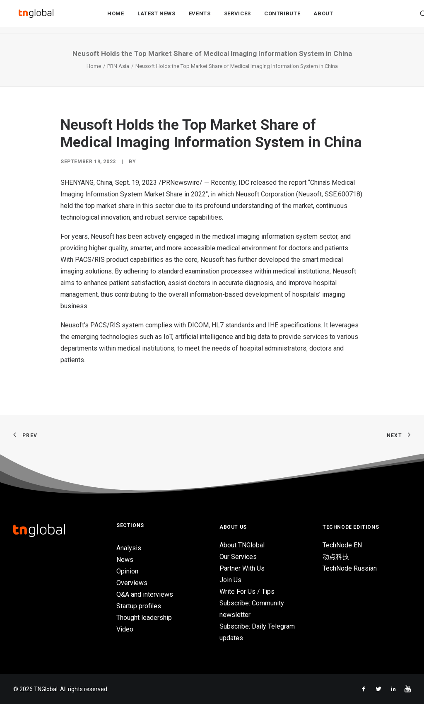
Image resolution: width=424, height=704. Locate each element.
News (124, 560)
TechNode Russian (350, 568)
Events (200, 17)
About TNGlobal (242, 545)
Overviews (131, 583)
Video (124, 629)
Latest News (156, 17)
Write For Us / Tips (247, 591)
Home (115, 17)
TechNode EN (342, 545)
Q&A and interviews (144, 594)
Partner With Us (242, 568)
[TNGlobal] (36, 17)
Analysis (128, 548)
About (323, 17)
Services (237, 17)
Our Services (238, 557)
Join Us (230, 580)
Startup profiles (138, 606)
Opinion (127, 571)
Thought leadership (144, 618)
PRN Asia (118, 66)
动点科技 (336, 557)
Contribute (282, 17)
